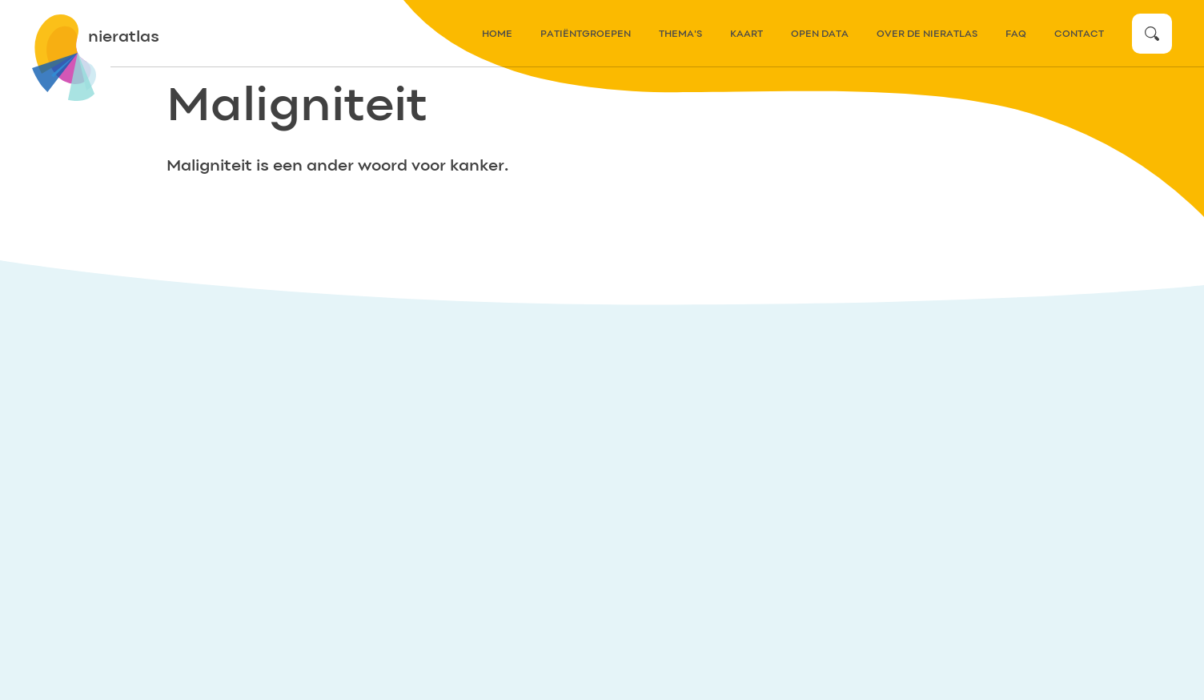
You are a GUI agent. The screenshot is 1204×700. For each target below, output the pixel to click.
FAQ (1015, 34)
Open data (820, 34)
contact (1079, 34)
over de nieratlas (927, 34)
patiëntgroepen (585, 34)
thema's (680, 34)
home (497, 34)
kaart (746, 34)
